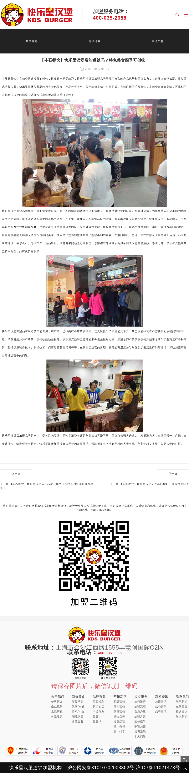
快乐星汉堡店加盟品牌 (16, 435)
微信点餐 (119, 716)
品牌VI (97, 716)
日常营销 (119, 706)
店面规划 (98, 701)
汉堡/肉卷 (78, 706)
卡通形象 (98, 711)
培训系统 (140, 731)
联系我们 (181, 701)
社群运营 (119, 721)
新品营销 (119, 701)
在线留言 (181, 706)
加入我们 (181, 716)
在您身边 (140, 711)
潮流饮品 (78, 716)
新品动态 (78, 701)
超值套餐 (78, 721)
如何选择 (140, 701)
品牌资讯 (161, 711)
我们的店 (98, 706)
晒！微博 (119, 726)
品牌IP (97, 721)
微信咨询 (31, 41)
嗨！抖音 (119, 731)
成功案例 (161, 706)
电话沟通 (94, 41)
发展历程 (57, 711)
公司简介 (57, 701)
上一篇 (16, 473)
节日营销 (119, 711)
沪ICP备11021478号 (158, 767)
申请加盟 (140, 726)
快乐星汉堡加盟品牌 (32, 86)
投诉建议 (181, 711)
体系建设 (57, 716)
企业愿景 (57, 706)
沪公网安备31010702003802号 (100, 767)
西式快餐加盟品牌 (25, 227)
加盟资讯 (161, 701)
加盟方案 (140, 716)
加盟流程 (140, 706)
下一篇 (173, 473)
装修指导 (140, 721)
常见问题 (140, 736)
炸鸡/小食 (78, 711)
